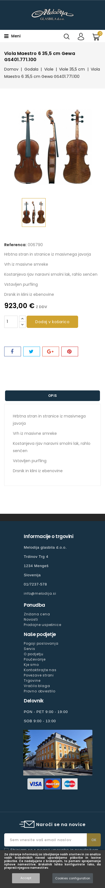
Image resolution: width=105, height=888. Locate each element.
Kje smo (31, 664)
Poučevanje (35, 659)
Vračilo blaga (37, 685)
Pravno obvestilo (39, 691)
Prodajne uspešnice (42, 624)
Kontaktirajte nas (40, 670)
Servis (29, 648)
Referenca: (15, 245)
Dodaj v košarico (52, 322)
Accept (25, 878)
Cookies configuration (72, 878)
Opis (52, 395)
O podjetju (33, 654)
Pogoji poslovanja (41, 643)
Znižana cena (37, 614)
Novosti (31, 619)
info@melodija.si (40, 593)
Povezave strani (39, 675)
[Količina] (11, 322)
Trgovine (32, 680)
